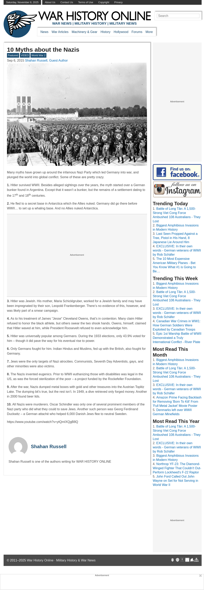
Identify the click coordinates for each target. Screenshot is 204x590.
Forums (136, 32)
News (44, 32)
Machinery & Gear (84, 32)
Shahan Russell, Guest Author (46, 60)
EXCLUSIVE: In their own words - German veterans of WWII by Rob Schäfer (177, 250)
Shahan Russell (49, 446)
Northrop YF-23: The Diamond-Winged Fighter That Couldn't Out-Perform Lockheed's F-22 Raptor (177, 468)
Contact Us (66, 2)
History (106, 32)
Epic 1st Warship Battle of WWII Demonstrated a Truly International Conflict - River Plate (177, 338)
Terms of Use (85, 2)
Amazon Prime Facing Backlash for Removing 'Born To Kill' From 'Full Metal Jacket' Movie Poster (177, 401)
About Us (50, 2)
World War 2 (38, 55)
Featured (13, 55)
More (149, 32)
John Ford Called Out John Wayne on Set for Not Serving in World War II (175, 481)
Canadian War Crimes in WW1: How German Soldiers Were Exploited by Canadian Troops (176, 325)
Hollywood (121, 32)
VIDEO (25, 55)
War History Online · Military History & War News (61, 560)
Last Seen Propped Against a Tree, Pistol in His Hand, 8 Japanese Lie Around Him (175, 238)
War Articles (60, 32)
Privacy (118, 2)
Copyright (103, 2)
